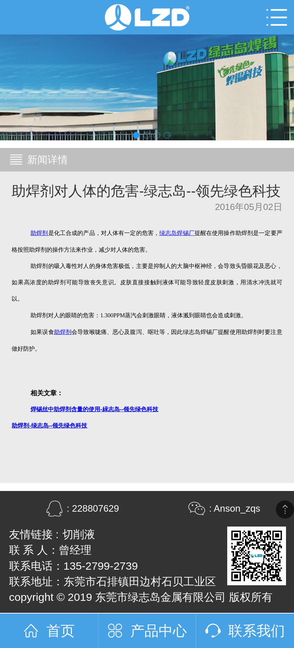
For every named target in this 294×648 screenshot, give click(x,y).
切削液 (78, 534)
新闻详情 (47, 159)
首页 (60, 631)
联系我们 (256, 631)
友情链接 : (34, 534)
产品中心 (158, 631)
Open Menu (277, 17)
